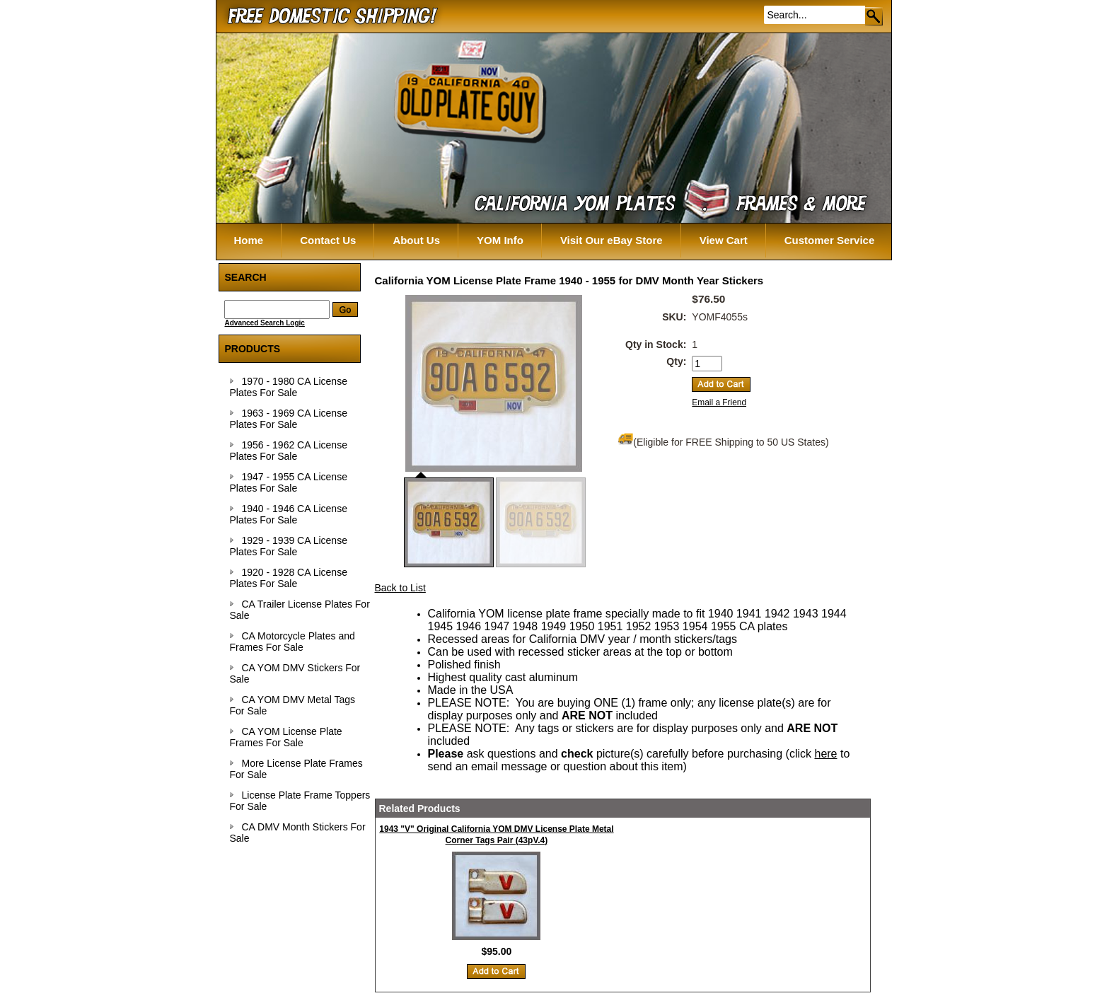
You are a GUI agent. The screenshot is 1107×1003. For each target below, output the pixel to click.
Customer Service (829, 240)
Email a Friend (719, 402)
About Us (416, 240)
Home (249, 240)
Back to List (400, 587)
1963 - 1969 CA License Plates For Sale (288, 418)
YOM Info (500, 240)
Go (874, 16)
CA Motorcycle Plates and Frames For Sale (292, 641)
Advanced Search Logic (265, 323)
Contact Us (328, 240)
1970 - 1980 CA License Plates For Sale (288, 387)
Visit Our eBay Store (611, 240)
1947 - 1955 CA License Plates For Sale (288, 482)
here (825, 754)
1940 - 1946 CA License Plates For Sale (288, 514)
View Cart (724, 240)
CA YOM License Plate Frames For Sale (286, 737)
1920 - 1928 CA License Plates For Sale (288, 578)
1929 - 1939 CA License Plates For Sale (288, 546)
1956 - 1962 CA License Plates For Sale (288, 450)
